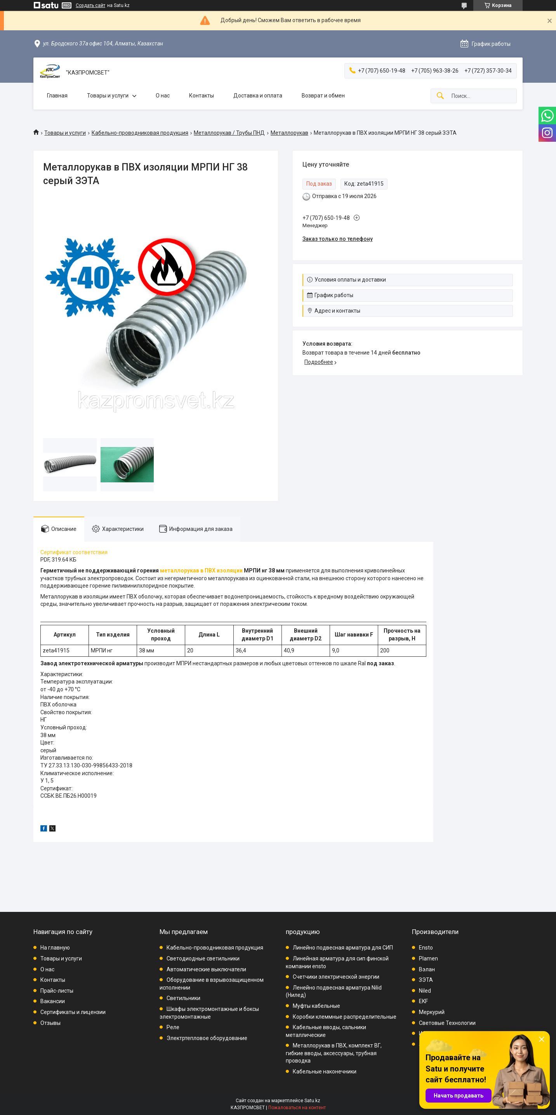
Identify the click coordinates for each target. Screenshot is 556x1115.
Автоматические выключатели (206, 969)
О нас (163, 95)
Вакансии (52, 1001)
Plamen (428, 958)
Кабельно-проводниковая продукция (140, 133)
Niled (425, 991)
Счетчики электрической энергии (336, 977)
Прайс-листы (56, 991)
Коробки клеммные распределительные (344, 1017)
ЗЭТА (426, 980)
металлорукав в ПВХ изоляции (201, 570)
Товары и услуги (108, 95)
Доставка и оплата (257, 95)
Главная (57, 95)
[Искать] (440, 96)
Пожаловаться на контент (297, 1107)
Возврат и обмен (323, 95)
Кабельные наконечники (324, 1071)
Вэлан (427, 969)
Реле (173, 1027)
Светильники (183, 998)
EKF (423, 1001)
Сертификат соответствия (74, 552)
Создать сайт (90, 5)
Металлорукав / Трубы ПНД (229, 133)
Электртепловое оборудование (207, 1038)
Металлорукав (289, 133)
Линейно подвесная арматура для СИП (343, 948)
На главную (55, 948)
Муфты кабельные (316, 1006)
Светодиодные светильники (203, 958)
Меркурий (432, 1012)
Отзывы (50, 1023)
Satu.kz (312, 1100)
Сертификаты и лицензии (73, 1012)
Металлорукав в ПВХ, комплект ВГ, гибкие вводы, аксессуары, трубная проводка (334, 1053)
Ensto (426, 948)
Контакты (201, 95)
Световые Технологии (447, 1023)
